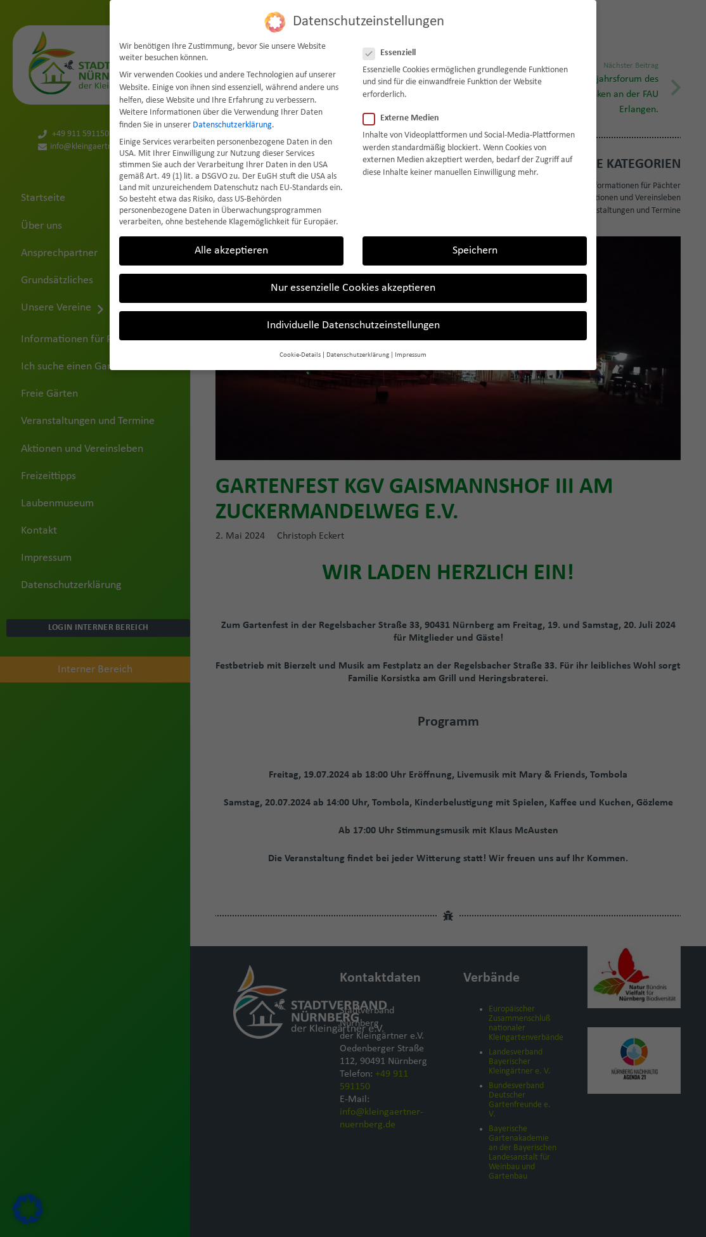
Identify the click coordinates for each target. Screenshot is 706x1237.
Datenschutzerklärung (232, 125)
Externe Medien (405, 118)
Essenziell (393, 53)
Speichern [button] (474, 250)
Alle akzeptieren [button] (231, 250)
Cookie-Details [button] (300, 355)
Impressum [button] (411, 355)
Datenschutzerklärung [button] (357, 355)
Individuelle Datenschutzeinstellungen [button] (353, 325)
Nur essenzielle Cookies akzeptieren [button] (353, 288)
